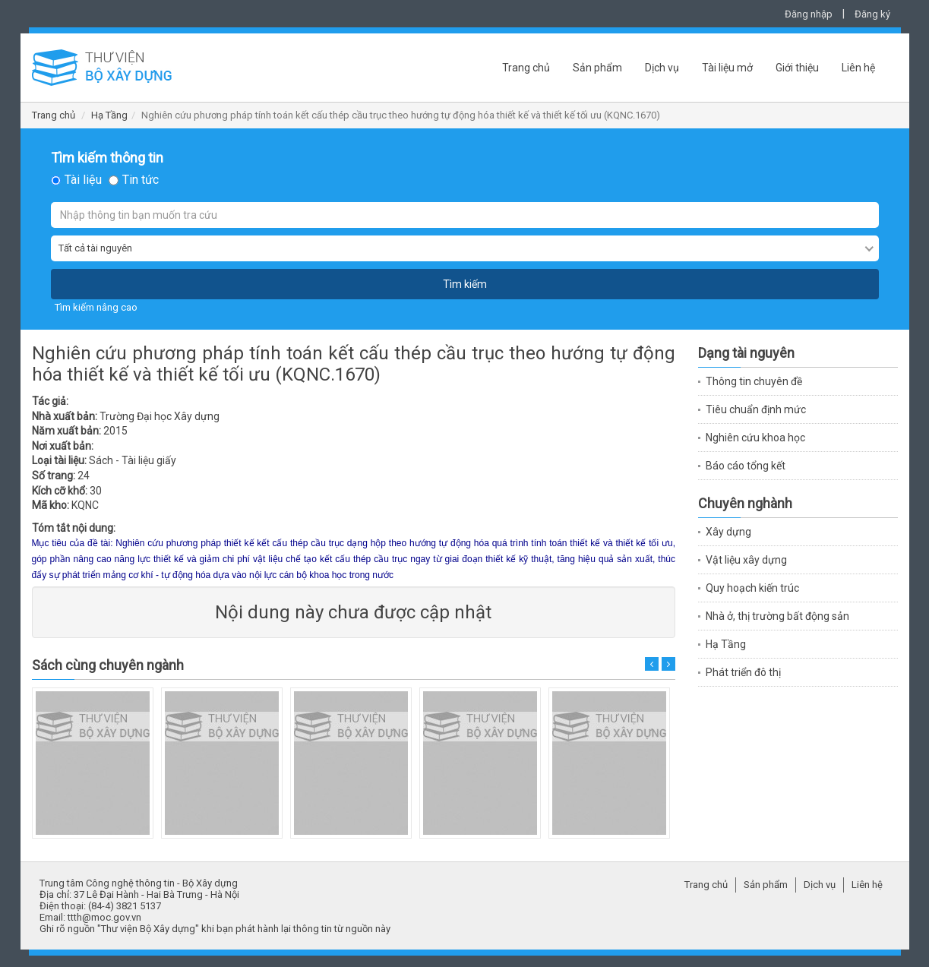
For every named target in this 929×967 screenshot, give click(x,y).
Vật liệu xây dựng (746, 560)
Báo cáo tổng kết (745, 466)
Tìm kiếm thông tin (107, 158)
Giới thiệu (797, 68)
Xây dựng (728, 532)
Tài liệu (83, 180)
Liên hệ (858, 68)
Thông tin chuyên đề (754, 381)
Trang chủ (526, 68)
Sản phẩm (597, 68)
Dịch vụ (662, 68)
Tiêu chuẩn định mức (756, 409)
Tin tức (140, 180)
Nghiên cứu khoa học (755, 437)
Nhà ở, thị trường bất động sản (777, 616)
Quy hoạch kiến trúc (752, 588)
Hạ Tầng (109, 115)
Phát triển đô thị (743, 672)
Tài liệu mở (727, 68)
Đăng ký (872, 14)
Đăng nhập (809, 14)
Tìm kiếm (465, 284)
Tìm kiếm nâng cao (96, 307)
